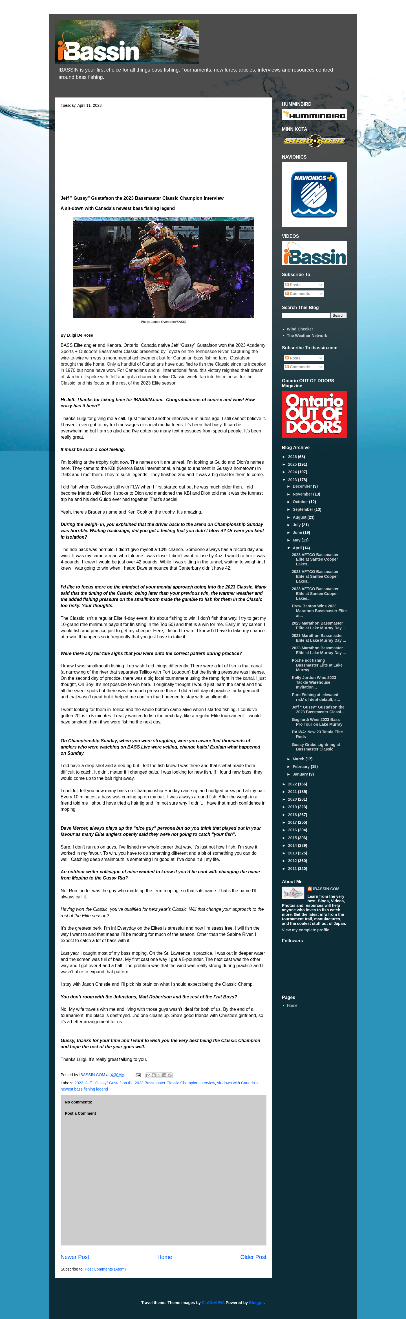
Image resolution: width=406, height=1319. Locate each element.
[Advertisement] (163, 149)
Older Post (253, 1257)
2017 (293, 822)
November (303, 494)
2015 (293, 838)
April (298, 548)
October (301, 501)
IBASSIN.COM (92, 1074)
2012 (293, 860)
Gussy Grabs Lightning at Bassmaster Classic (316, 747)
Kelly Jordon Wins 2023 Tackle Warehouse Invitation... (314, 682)
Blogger (256, 1302)
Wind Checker (300, 329)
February (302, 766)
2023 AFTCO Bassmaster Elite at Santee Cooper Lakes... (315, 559)
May (297, 540)
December (303, 486)
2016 (293, 830)
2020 (293, 799)
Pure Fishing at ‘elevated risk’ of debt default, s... (316, 697)
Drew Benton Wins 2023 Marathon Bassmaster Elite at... (319, 611)
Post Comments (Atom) (105, 1269)
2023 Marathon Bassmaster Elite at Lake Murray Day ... (319, 625)
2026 (293, 456)
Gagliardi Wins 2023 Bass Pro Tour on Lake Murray (317, 722)
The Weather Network (307, 335)
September (303, 509)
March (299, 759)
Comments (297, 293)
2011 (293, 868)
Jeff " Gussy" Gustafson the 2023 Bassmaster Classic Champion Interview (150, 1083)
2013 (293, 853)
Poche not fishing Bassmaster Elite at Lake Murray (317, 665)
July (297, 525)
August (300, 517)
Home (164, 1257)
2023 (78, 1083)
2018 (293, 814)
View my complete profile (305, 930)
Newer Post (75, 1257)
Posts (293, 285)
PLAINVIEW (213, 1302)
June (298, 532)
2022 (293, 784)
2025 (293, 464)
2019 (293, 807)
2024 (293, 472)
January (301, 774)
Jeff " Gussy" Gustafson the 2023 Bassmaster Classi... (318, 709)
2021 (293, 791)
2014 (293, 845)
